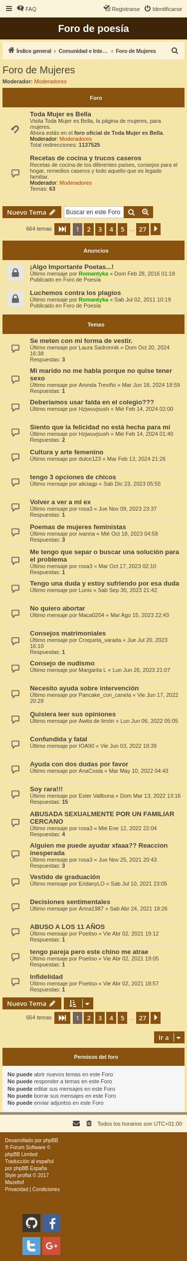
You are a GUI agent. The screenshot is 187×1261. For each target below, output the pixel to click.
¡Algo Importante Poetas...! (72, 267)
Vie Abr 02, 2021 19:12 (131, 934)
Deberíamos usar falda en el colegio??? (92, 402)
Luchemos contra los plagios (75, 293)
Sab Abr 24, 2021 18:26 (139, 909)
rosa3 (86, 509)
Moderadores (50, 81)
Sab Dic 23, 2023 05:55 (132, 484)
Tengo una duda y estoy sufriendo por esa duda (104, 583)
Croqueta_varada (100, 640)
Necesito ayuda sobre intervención (84, 688)
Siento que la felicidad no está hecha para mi (100, 427)
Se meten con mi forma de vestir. (81, 340)
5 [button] (122, 229)
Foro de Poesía (82, 280)
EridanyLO (92, 884)
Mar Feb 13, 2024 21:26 (136, 459)
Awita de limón (96, 721)
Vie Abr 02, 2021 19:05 (131, 958)
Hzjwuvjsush (94, 409)
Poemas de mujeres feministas (78, 527)
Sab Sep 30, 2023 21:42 (127, 590)
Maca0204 (91, 615)
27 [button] (143, 229)
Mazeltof (14, 1182)
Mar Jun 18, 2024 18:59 (151, 385)
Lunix (85, 590)
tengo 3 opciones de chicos (73, 477)
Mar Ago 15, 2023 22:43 (139, 615)
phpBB (50, 1140)
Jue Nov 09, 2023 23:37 (128, 509)
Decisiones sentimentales (70, 902)
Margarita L (93, 670)
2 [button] (88, 229)
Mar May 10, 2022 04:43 (138, 771)
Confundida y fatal (58, 739)
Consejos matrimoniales (68, 633)
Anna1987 (91, 909)
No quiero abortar (57, 608)
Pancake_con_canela (105, 695)
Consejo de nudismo (62, 663)
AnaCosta (91, 771)
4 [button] (111, 229)
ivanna (87, 534)
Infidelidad (46, 976)
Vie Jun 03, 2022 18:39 (128, 746)
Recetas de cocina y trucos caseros (86, 158)
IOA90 (86, 746)
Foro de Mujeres (38, 69)
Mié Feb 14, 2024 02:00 (144, 409)
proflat (24, 1175)
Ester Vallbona (96, 796)
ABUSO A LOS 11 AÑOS (67, 927)
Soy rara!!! (46, 789)
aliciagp (88, 484)
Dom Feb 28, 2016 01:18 (144, 274)
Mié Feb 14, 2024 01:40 (144, 434)
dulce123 (90, 459)
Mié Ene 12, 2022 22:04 (128, 828)
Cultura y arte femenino (66, 452)
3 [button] (100, 229)
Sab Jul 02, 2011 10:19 (142, 300)
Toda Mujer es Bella (60, 114)
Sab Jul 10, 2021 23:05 (139, 884)
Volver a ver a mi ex (60, 502)
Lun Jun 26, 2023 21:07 (142, 670)
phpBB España (30, 1168)
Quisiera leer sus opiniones (73, 714)
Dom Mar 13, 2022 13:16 (150, 796)
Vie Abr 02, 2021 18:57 (131, 983)
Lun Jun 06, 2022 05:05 (149, 721)
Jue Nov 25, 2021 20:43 (128, 860)
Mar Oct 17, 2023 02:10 (128, 566)
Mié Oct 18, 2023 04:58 (129, 534)
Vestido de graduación (65, 877)
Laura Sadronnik (99, 347)
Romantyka (93, 274)
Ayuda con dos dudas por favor (79, 764)
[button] (62, 229)
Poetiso (88, 934)
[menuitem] (26, 9)
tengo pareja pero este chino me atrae (89, 951)
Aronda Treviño (97, 385)
